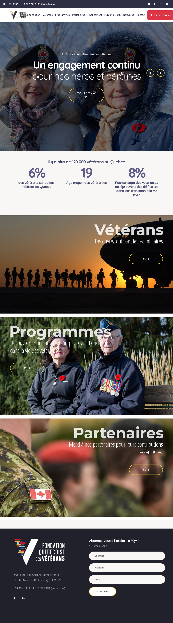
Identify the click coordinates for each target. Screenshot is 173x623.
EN (166, 4)
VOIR (146, 259)
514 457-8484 (10, 4)
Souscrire (102, 591)
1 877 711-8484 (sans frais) (39, 4)
